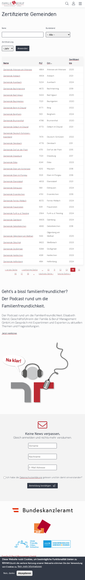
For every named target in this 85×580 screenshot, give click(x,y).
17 (22, 273)
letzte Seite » (64, 273)
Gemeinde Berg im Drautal (14, 107)
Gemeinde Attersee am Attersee (17, 69)
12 (60, 269)
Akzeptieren (24, 574)
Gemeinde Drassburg (12, 156)
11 (54, 269)
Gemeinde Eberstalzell (13, 181)
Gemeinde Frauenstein (13, 207)
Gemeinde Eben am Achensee (16, 168)
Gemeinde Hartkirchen (13, 255)
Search (67, 3)
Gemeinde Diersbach (12, 143)
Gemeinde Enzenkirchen (14, 194)
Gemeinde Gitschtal (12, 242)
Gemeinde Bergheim (12, 114)
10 (48, 269)
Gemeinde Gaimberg (12, 219)
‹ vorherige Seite (30, 269)
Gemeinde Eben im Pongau (15, 175)
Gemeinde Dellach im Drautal (15, 127)
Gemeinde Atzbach (11, 76)
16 (15, 273)
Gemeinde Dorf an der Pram (15, 149)
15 (79, 269)
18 (28, 273)
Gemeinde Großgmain (13, 249)
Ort (49, 63)
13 (67, 269)
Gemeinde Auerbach (12, 82)
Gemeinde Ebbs (10, 162)
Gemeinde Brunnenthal (13, 120)
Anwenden (23, 48)
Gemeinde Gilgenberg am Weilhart (18, 236)
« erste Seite (11, 269)
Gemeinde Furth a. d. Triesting (16, 213)
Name (4, 28)
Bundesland (50, 28)
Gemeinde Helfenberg (13, 261)
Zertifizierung (7, 42)
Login (73, 3)
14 (73, 269)
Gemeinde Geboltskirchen (14, 226)
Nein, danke (9, 574)
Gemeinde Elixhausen (12, 188)
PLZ (40, 63)
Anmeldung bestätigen (40, 486)
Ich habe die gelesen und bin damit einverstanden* (44, 477)
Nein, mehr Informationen (30, 567)
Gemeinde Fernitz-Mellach (14, 200)
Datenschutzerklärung (31, 477)
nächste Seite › (46, 273)
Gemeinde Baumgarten (13, 101)
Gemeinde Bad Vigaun (13, 95)
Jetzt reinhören (9, 333)
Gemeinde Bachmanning (14, 88)
